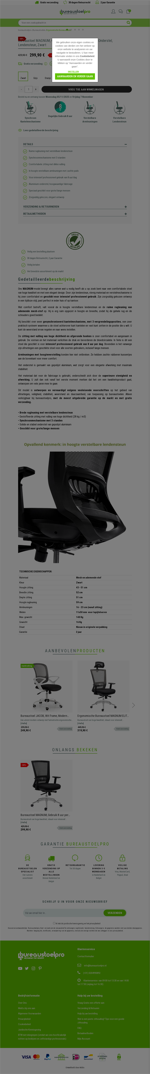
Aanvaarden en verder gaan (75, 76)
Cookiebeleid (87, 56)
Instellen (73, 71)
